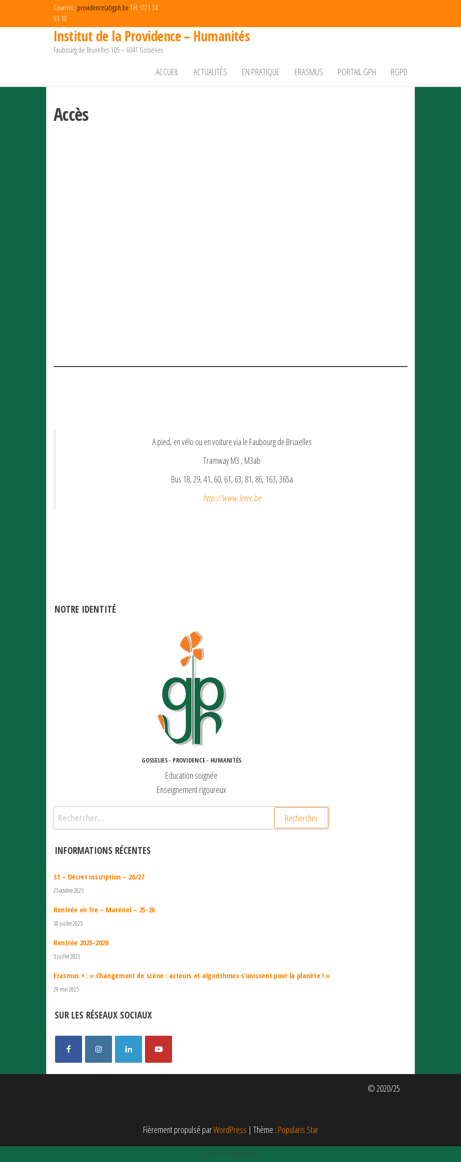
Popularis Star (298, 1129)
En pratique (261, 72)
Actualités (210, 72)
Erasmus (308, 72)
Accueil (167, 72)
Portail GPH (357, 72)
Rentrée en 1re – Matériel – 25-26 (104, 909)
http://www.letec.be (232, 498)
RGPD (399, 72)
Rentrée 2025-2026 (81, 942)
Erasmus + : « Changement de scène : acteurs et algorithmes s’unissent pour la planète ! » (191, 975)
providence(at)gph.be (103, 7)
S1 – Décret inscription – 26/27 (99, 876)
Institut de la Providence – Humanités (152, 36)
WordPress (230, 1129)
